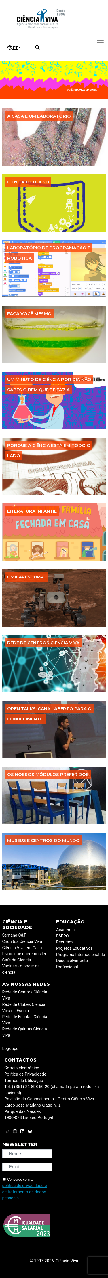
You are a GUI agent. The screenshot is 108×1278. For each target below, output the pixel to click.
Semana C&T (14, 935)
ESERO (62, 936)
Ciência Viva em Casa (22, 947)
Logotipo (10, 1048)
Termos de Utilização (23, 1080)
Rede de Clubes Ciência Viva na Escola (24, 1007)
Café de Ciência (16, 960)
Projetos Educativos (74, 948)
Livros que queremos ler (24, 953)
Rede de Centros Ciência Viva (24, 995)
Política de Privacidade (25, 1074)
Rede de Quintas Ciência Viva (24, 1032)
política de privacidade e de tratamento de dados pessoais (24, 1191)
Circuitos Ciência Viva (22, 941)
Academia (65, 929)
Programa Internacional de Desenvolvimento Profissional (80, 960)
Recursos (64, 942)
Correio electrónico (21, 1068)
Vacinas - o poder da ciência (21, 969)
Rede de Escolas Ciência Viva (24, 1020)
